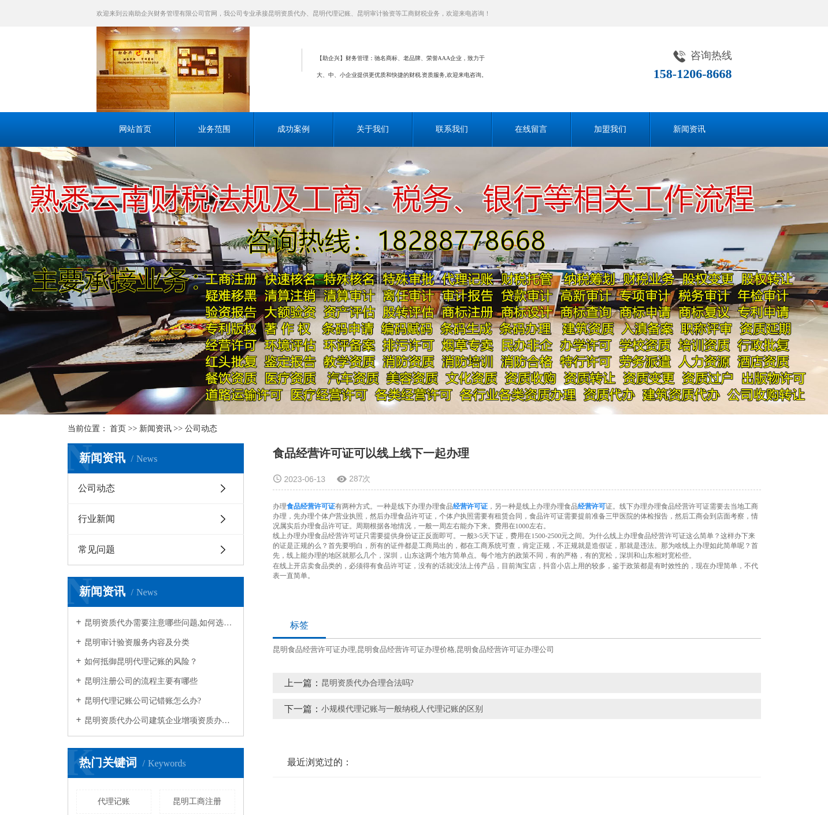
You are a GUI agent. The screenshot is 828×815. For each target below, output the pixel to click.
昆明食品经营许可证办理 (314, 649)
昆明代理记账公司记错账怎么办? (142, 701)
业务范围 (214, 129)
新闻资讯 (689, 129)
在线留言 (531, 129)
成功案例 (293, 129)
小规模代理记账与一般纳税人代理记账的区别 (402, 709)
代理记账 (114, 801)
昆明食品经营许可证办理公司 (505, 649)
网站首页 (135, 129)
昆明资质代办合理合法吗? (367, 683)
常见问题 (96, 549)
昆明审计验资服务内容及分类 (137, 642)
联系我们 (452, 129)
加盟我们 (610, 129)
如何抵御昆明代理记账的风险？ (141, 661)
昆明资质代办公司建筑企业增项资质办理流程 (159, 720)
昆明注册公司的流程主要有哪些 (141, 681)
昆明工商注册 (197, 801)
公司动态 (201, 428)
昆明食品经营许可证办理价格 (406, 649)
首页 (118, 428)
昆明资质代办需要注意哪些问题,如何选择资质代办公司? (159, 622)
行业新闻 (96, 519)
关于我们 (373, 129)
